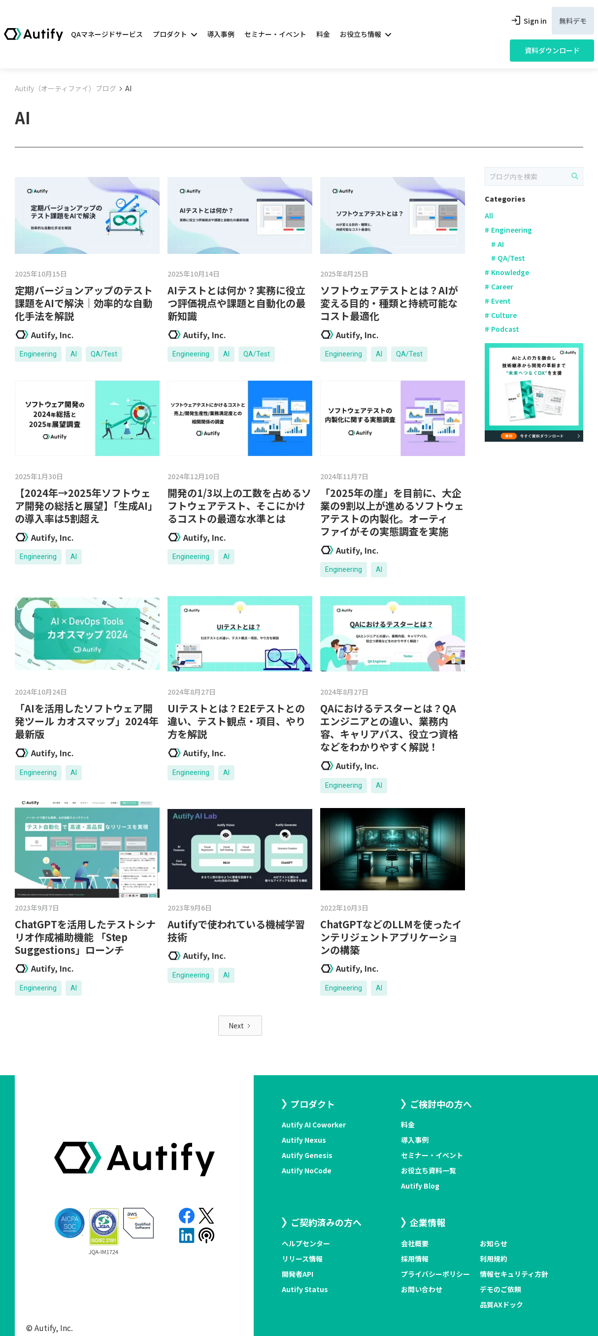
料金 (323, 34)
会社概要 (415, 1243)
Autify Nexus (304, 1140)
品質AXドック (501, 1304)
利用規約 (493, 1259)
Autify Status (305, 1289)
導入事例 (220, 34)
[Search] (534, 176)
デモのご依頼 (500, 1289)
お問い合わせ (421, 1289)
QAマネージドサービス (107, 34)
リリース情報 (302, 1259)
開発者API (297, 1274)
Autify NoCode (307, 1170)
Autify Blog (420, 1186)
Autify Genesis (307, 1155)
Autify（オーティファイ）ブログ (65, 88)
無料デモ (573, 21)
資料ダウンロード (552, 50)
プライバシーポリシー (435, 1274)
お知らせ (493, 1243)
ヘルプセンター (306, 1243)
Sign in (528, 21)
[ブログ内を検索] (574, 176)
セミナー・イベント (275, 34)
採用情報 (415, 1259)
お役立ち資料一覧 (428, 1170)
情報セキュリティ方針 (514, 1274)
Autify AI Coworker (314, 1124)
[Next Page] (240, 1026)
